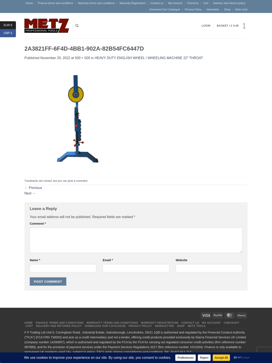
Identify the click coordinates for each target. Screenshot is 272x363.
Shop (227, 9)
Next (30, 193)
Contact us (156, 3)
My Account (175, 3)
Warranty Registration (132, 3)
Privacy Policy (193, 9)
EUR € (10, 25)
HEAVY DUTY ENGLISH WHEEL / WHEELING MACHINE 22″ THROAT (149, 58)
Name (35, 260)
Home (29, 3)
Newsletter (213, 9)
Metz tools (241, 9)
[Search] (77, 26)
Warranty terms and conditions (96, 3)
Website (181, 260)
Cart (205, 3)
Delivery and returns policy (229, 3)
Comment (38, 223)
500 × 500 (82, 58)
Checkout (192, 3)
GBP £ (10, 33)
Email (108, 260)
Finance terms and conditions (55, 3)
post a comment (77, 180)
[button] (232, 25)
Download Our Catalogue (164, 9)
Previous (33, 188)
